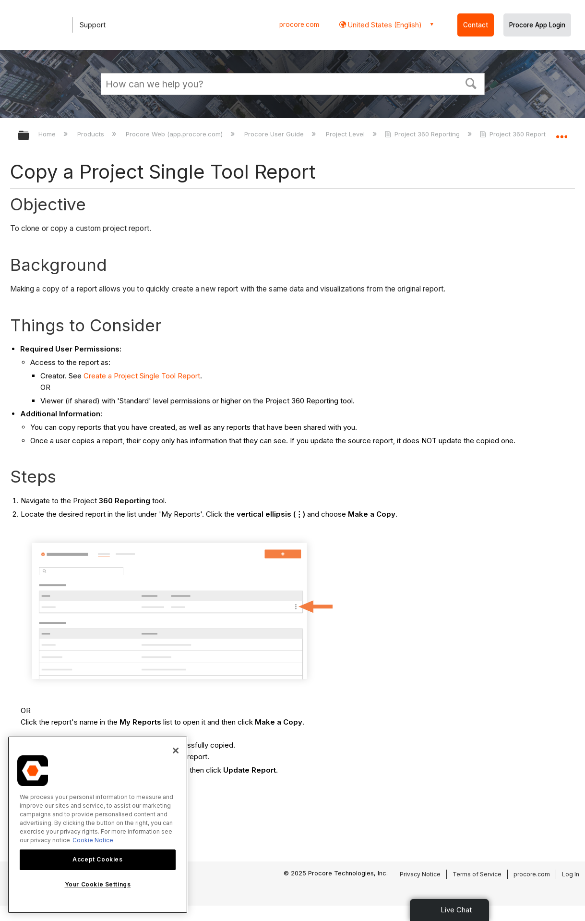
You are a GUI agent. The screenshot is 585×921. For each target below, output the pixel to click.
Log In (570, 874)
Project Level (346, 134)
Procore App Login (537, 25)
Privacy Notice (420, 874)
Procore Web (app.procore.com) (175, 134)
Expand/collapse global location (561, 133)
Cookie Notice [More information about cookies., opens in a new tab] (92, 840)
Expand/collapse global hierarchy (29, 136)
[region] (98, 824)
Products (91, 134)
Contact (475, 25)
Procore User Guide (275, 134)
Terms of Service (477, 874)
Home (48, 134)
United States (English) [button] (384, 25)
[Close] (175, 750)
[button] (470, 82)
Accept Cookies (97, 859)
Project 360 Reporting (423, 134)
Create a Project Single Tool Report (142, 375)
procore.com (299, 24)
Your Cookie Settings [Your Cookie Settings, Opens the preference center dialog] (98, 884)
